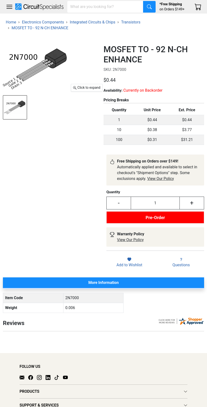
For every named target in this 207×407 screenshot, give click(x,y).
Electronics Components (43, 22)
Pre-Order (155, 217)
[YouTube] (67, 372)
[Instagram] (41, 372)
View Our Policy (160, 178)
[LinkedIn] (50, 372)
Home (11, 22)
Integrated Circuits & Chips (92, 22)
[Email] (24, 372)
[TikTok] (58, 372)
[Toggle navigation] (9, 7)
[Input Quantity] (155, 203)
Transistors (130, 22)
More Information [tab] (103, 282)
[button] (9, 7)
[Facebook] (32, 372)
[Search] (105, 7)
